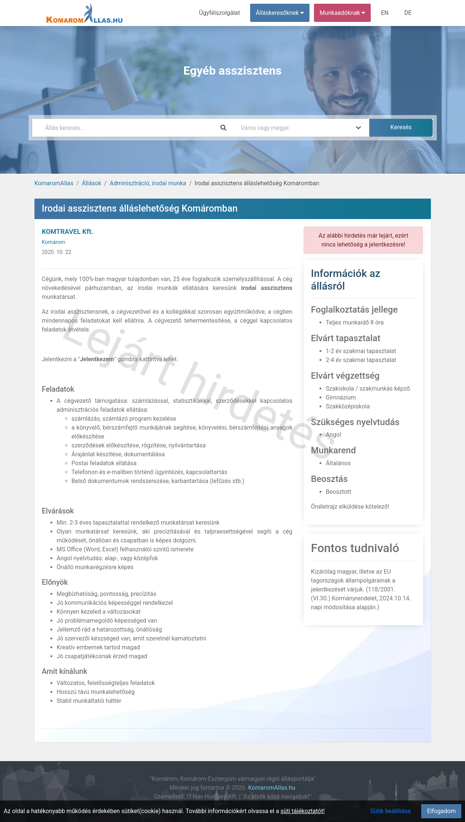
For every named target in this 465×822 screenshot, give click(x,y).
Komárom (53, 242)
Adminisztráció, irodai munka (147, 183)
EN (385, 12)
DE (408, 12)
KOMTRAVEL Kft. (67, 231)
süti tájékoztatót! (303, 811)
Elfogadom (441, 811)
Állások (91, 183)
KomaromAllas (54, 183)
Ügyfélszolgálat (220, 12)
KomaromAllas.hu (271, 787)
